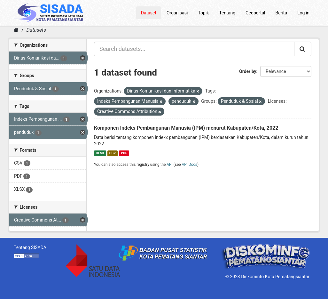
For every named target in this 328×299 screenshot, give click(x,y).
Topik (203, 12)
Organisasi (177, 12)
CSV (112, 153)
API (170, 164)
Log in (303, 12)
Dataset (148, 12)
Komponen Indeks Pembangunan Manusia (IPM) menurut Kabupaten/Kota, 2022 (186, 128)
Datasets (36, 30)
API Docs (189, 164)
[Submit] (302, 49)
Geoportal (255, 12)
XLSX (100, 153)
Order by (247, 71)
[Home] (16, 30)
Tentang (227, 12)
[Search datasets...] (194, 49)
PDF (124, 153)
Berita (281, 12)
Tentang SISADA (30, 247)
